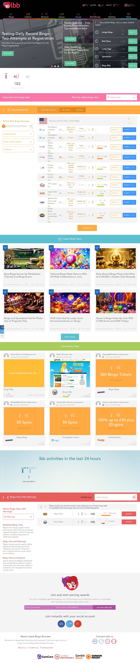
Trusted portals (46, 636)
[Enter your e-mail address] (74, 596)
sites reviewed (70, 80)
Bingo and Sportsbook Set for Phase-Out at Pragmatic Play (23, 308)
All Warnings (86, 485)
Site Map (87, 657)
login (129, 5)
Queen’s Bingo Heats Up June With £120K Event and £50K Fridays (114, 308)
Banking (111, 15)
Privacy (63, 657)
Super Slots (52, 188)
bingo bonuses (17, 80)
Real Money (95, 17)
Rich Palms (107, 41)
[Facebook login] (61, 612)
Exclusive (79, 110)
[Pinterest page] (107, 629)
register (112, 5)
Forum (78, 15)
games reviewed (123, 80)
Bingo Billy (107, 65)
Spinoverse (107, 56)
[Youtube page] (113, 629)
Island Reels (52, 205)
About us (22, 636)
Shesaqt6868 (107, 343)
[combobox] (121, 97)
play (132, 32)
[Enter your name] (39, 596)
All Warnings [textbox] (9, 505)
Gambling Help (74, 657)
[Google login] (77, 612)
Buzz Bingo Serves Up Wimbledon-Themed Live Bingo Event (22, 264)
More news (70, 325)
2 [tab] (55, 66)
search (96, 5)
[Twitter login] (69, 612)
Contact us (33, 636)
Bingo (11, 17)
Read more (8, 53)
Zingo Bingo (113, 378)
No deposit (66, 110)
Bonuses (45, 15)
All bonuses (87, 216)
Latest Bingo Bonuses (13, 273)
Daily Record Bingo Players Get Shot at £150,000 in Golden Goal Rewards (115, 264)
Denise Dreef (107, 391)
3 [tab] (58, 66)
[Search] (134, 485)
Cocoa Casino (50, 162)
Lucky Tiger (107, 48)
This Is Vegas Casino (52, 145)
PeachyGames (114, 425)
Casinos (28, 17)
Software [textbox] (8, 149)
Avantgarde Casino (52, 128)
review (130, 502)
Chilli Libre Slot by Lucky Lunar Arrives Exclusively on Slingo (66, 308)
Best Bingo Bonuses (48, 110)
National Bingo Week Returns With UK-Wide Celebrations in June (68, 264)
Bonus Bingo (57, 510)
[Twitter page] (101, 629)
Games (62, 15)
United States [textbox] (115, 97)
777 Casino (52, 180)
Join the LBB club (104, 596)
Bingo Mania (57, 502)
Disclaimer (53, 657)
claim (129, 130)
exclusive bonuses (43, 80)
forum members (97, 80)
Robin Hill (14, 343)
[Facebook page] (95, 629)
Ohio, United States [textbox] (12, 141)
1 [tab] (52, 66)
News (128, 15)
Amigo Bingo (108, 32)
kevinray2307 (61, 391)
